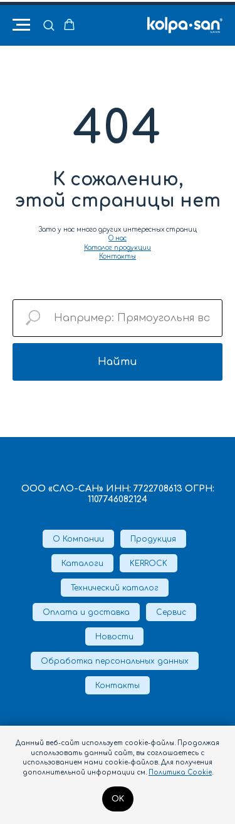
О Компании (78, 539)
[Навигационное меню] (21, 25)
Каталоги (82, 563)
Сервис (171, 612)
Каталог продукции (117, 247)
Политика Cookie (180, 772)
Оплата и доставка (86, 612)
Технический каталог (115, 588)
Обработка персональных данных (115, 661)
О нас (117, 238)
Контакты (117, 256)
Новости (114, 636)
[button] (49, 25)
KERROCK (148, 563)
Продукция (153, 539)
